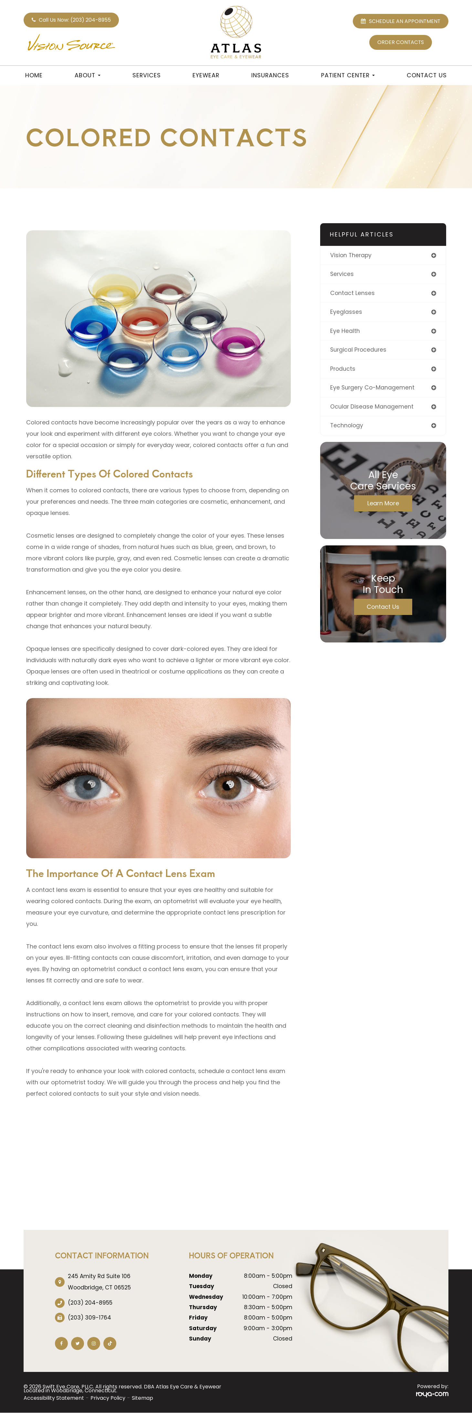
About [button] (87, 75)
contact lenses (352, 294)
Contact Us (427, 75)
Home (34, 75)
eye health (345, 332)
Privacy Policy (107, 1398)
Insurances (270, 75)
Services (146, 75)
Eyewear (206, 75)
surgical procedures (359, 351)
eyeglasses (346, 313)
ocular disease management (372, 408)
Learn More (383, 505)
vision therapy (351, 255)
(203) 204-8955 (90, 1303)
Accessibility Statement (54, 1398)
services (342, 274)
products (343, 370)
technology (347, 427)
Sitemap (142, 1398)
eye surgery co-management (373, 389)
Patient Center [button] (348, 75)
